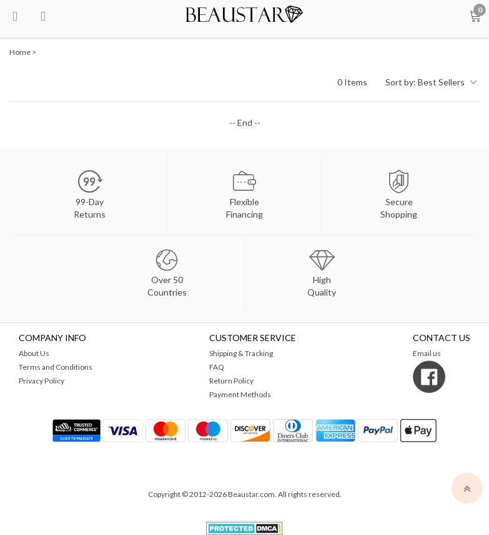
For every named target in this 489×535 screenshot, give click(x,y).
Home (20, 52)
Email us (427, 353)
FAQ (216, 367)
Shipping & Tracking (241, 353)
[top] (467, 488)
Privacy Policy (41, 380)
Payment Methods (240, 394)
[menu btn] (15, 15)
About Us (34, 353)
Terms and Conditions (55, 367)
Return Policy (231, 380)
